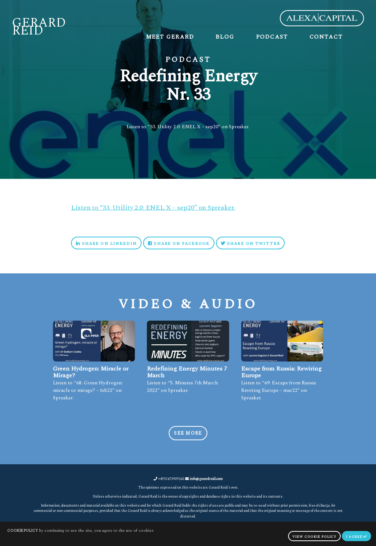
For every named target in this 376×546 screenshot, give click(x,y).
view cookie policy (314, 536)
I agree (356, 536)
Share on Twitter (250, 243)
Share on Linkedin (106, 243)
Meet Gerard (170, 37)
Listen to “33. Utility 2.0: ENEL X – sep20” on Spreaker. (153, 207)
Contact (326, 37)
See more (188, 433)
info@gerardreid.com (206, 479)
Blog (225, 37)
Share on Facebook (178, 243)
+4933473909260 (169, 479)
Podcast (272, 37)
